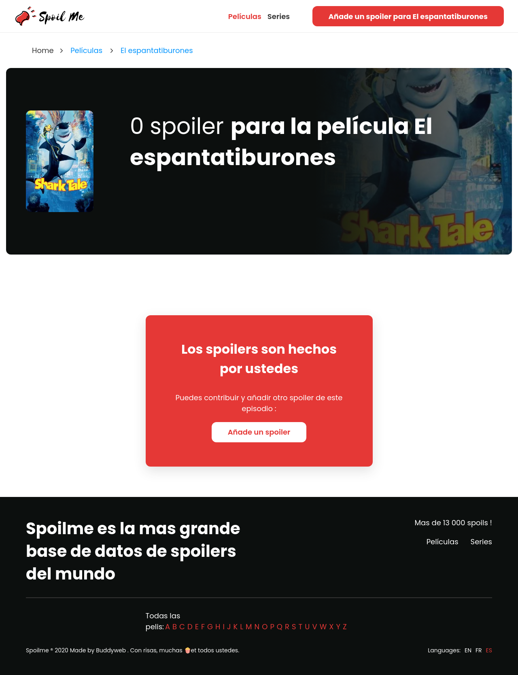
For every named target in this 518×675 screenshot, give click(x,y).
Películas (244, 16)
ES (489, 650)
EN (468, 650)
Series (278, 16)
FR (479, 650)
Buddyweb (111, 650)
